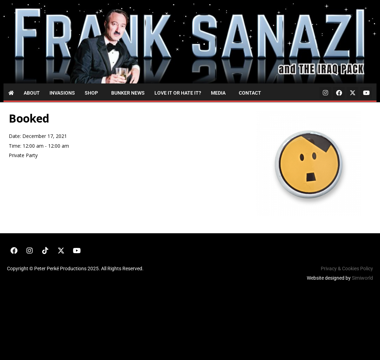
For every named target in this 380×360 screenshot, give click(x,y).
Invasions (62, 93)
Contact (250, 93)
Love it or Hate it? (177, 93)
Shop (91, 93)
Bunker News (128, 93)
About (32, 93)
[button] (93, 93)
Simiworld (362, 278)
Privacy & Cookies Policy (347, 268)
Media (218, 93)
